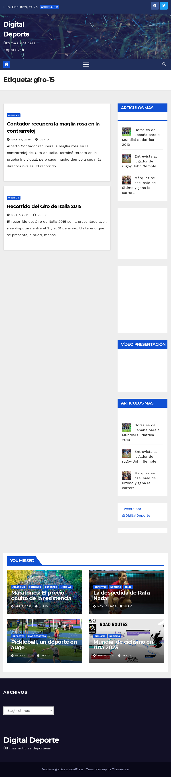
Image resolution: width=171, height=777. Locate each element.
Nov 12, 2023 (24, 655)
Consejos (35, 587)
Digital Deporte (31, 740)
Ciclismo (13, 115)
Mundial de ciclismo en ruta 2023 (123, 645)
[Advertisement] (146, 232)
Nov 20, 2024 (107, 606)
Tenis (128, 587)
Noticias (66, 587)
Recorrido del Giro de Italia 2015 (44, 206)
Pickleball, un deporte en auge (44, 645)
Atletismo (18, 587)
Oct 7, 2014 (20, 215)
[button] (164, 64)
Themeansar (121, 769)
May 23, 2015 (21, 139)
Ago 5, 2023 (106, 655)
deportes (51, 587)
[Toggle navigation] (86, 64)
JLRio (42, 139)
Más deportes (37, 636)
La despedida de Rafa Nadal (121, 595)
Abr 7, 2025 (23, 606)
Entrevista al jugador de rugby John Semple (139, 161)
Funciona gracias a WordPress (62, 769)
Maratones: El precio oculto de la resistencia (41, 595)
